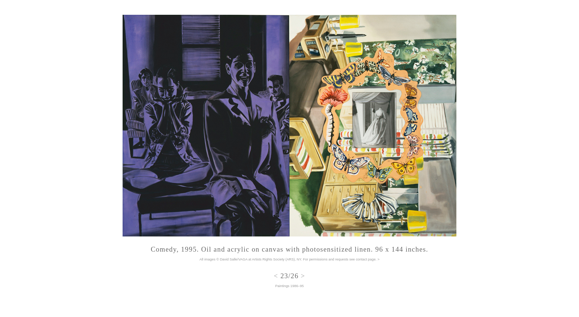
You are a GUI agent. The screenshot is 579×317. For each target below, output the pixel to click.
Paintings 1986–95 (289, 286)
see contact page (362, 259)
